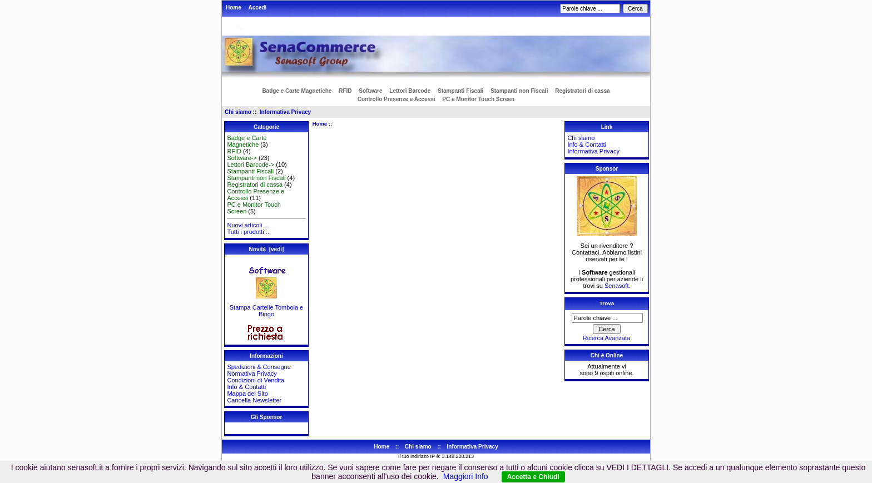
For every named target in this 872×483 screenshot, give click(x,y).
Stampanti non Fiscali (519, 91)
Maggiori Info (465, 476)
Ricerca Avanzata (606, 338)
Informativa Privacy (285, 112)
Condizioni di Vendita (255, 380)
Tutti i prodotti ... (248, 231)
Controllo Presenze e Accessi (396, 99)
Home (233, 7)
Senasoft (616, 285)
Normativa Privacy (251, 373)
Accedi (258, 7)
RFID (345, 91)
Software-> (242, 158)
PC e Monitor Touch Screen (478, 99)
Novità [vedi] (266, 249)
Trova (607, 303)
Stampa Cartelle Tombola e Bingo (266, 307)
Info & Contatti (246, 387)
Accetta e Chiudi (533, 477)
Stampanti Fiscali (460, 91)
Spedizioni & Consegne (258, 367)
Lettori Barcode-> (250, 164)
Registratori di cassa (582, 91)
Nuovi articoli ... (248, 225)
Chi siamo (238, 112)
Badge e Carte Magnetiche (296, 91)
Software (370, 91)
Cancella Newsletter (254, 400)
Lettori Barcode (409, 91)
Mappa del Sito (247, 393)
